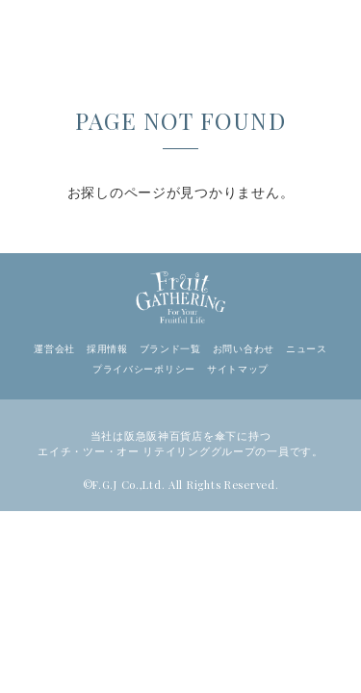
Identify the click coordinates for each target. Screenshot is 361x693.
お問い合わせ (243, 349)
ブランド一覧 (170, 349)
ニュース (306, 349)
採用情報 (107, 349)
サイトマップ (238, 369)
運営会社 (54, 349)
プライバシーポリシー (143, 369)
